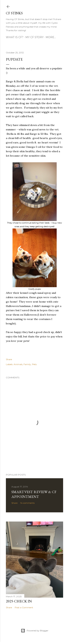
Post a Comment (24, 607)
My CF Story (34, 37)
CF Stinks (14, 13)
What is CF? (14, 37)
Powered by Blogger (34, 630)
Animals (18, 364)
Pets (34, 364)
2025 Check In (19, 601)
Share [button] (9, 359)
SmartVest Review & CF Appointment (33, 494)
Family (27, 364)
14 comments (27, 503)
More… (51, 37)
